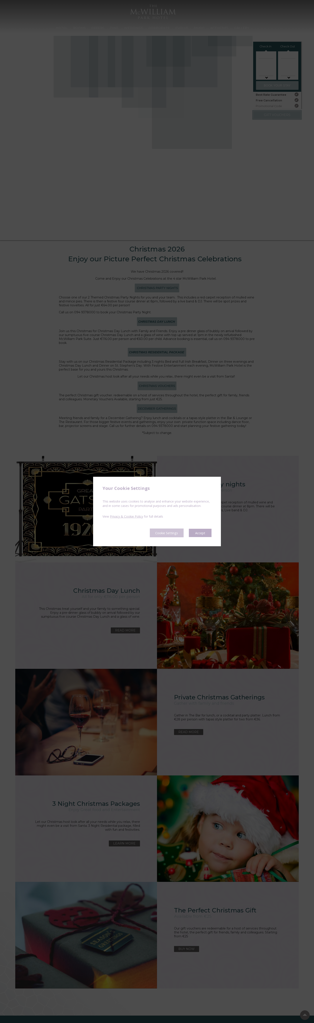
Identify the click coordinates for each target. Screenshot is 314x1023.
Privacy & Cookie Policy (126, 516)
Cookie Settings (164, 533)
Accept (200, 533)
